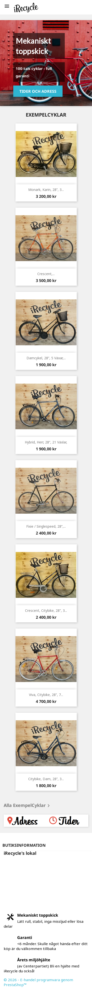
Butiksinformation (24, 845)
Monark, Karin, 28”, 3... (46, 189)
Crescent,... (46, 273)
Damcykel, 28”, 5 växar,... (46, 358)
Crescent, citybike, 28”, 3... (46, 610)
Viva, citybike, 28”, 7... (46, 694)
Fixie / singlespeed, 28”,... (46, 526)
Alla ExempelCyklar (28, 806)
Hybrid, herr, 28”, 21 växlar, (46, 442)
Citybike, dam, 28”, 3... (46, 779)
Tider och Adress (37, 91)
